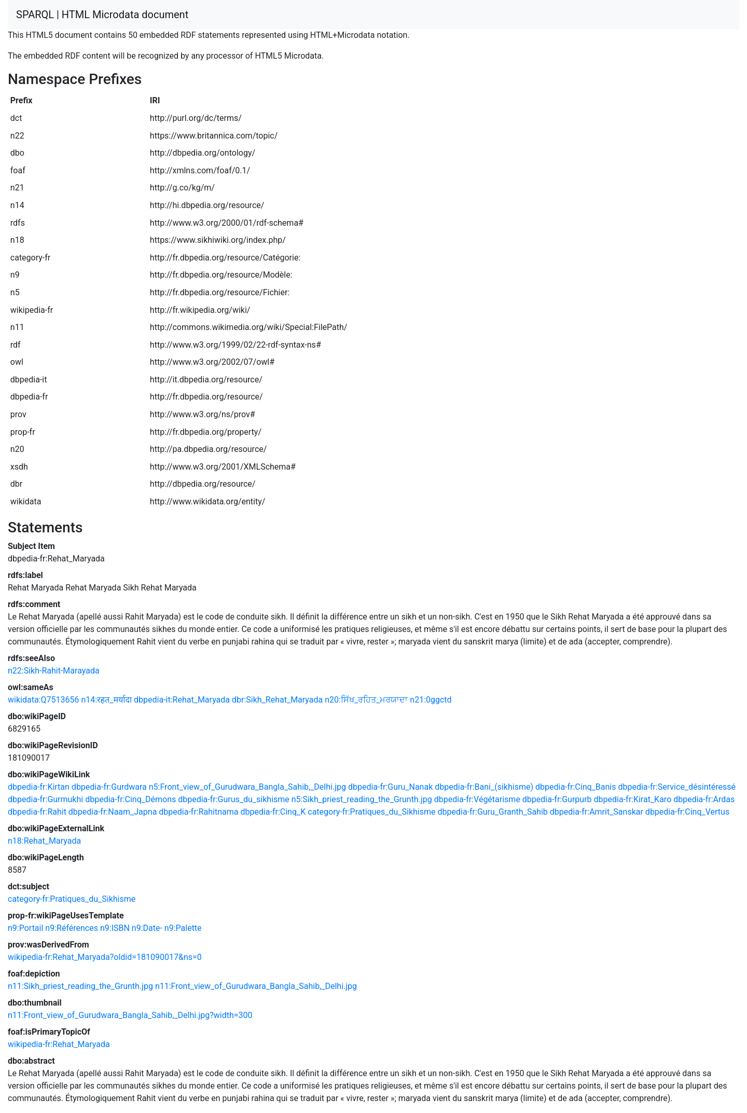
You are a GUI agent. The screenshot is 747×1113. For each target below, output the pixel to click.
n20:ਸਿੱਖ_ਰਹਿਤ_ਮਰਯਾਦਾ (366, 700)
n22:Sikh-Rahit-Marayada (54, 671)
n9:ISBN (115, 928)
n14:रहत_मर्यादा (106, 700)
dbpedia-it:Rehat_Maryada (182, 700)
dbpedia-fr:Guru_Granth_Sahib (493, 812)
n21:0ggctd (430, 700)
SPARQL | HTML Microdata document (102, 14)
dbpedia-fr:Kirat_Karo (633, 799)
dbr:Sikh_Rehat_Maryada (277, 700)
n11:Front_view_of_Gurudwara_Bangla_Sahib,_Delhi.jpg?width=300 (130, 1015)
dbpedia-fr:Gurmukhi (45, 799)
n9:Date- (147, 928)
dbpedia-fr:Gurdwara (109, 787)
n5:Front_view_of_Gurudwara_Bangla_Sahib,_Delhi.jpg (247, 787)
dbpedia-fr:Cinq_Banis (575, 787)
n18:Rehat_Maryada (44, 841)
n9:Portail (25, 928)
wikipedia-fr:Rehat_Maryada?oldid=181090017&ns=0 (105, 957)
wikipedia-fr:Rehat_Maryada (59, 1044)
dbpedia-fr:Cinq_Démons (130, 799)
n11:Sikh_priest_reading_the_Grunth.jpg (80, 986)
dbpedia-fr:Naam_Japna (112, 812)
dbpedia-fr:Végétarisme (477, 799)
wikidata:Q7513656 (43, 700)
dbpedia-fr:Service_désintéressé (677, 787)
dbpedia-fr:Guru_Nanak (390, 787)
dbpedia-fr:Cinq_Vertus (687, 812)
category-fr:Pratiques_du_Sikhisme (371, 812)
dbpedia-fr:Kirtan (39, 787)
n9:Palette (183, 928)
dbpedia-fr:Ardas (704, 799)
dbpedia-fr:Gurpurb (557, 799)
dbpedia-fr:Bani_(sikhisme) (484, 787)
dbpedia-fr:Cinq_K (273, 812)
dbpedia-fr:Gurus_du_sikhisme (233, 799)
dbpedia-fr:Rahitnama (198, 812)
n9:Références (71, 928)
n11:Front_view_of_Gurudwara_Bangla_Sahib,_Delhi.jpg (256, 986)
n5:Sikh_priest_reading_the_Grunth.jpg (362, 799)
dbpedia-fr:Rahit (37, 812)
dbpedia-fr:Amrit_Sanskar (596, 812)
